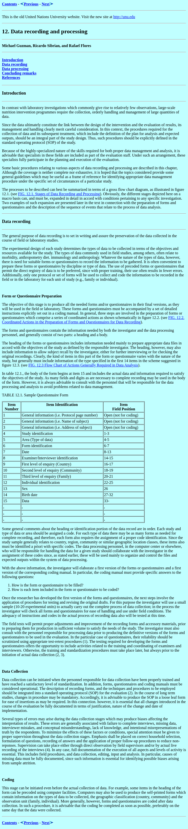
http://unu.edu (124, 17)
